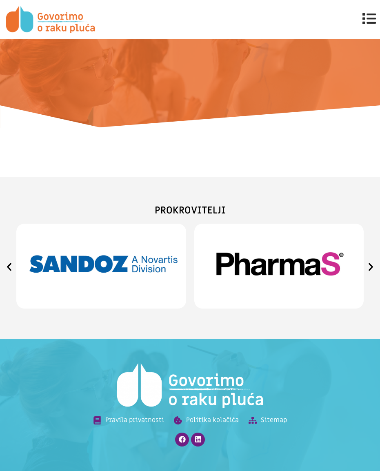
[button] (9, 267)
